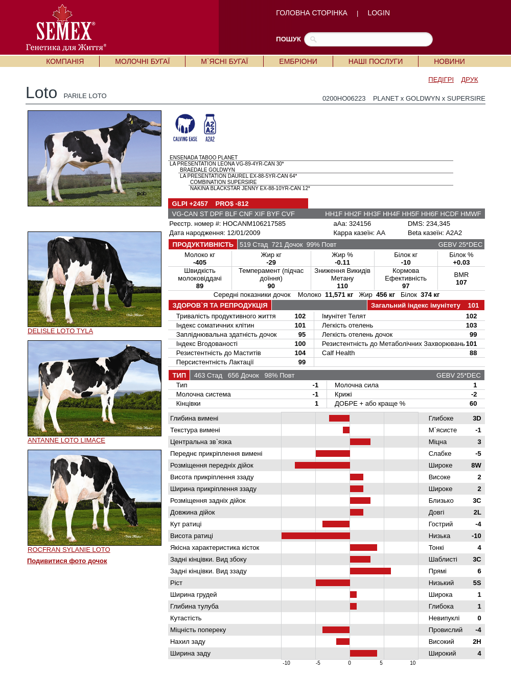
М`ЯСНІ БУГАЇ (224, 61)
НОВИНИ (449, 61)
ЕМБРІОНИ (298, 61)
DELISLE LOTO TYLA (60, 331)
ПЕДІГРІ (441, 79)
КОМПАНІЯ (65, 61)
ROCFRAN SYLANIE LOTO (69, 549)
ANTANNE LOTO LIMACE (66, 440)
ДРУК (469, 79)
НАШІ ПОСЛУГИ (376, 61)
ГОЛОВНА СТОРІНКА (311, 13)
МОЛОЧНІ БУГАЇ (142, 61)
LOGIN (378, 13)
